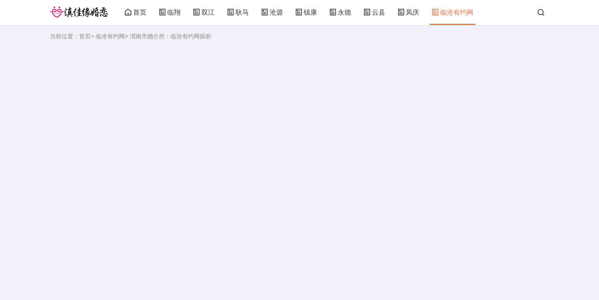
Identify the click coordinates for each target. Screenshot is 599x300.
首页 (135, 12)
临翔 (170, 12)
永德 (340, 12)
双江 (204, 12)
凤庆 (408, 12)
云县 (374, 12)
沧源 (272, 12)
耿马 (238, 12)
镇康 (306, 12)
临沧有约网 (452, 12)
